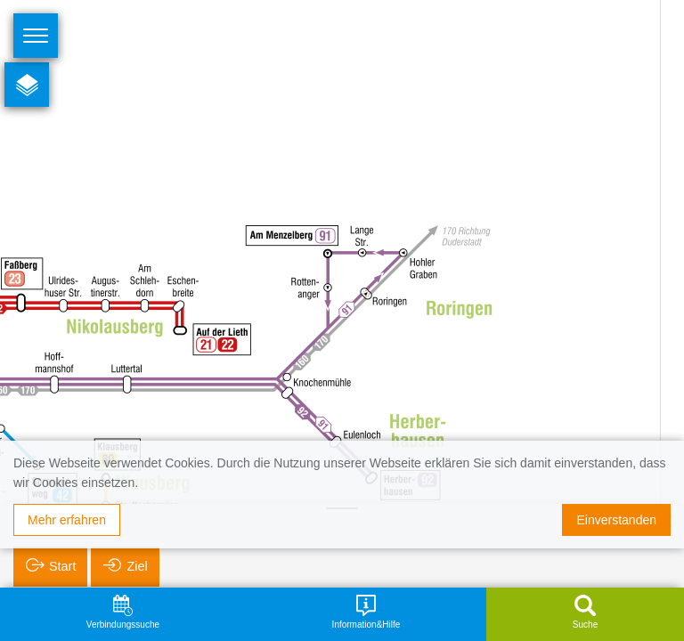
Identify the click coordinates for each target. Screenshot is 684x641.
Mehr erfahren (67, 520)
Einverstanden (616, 520)
